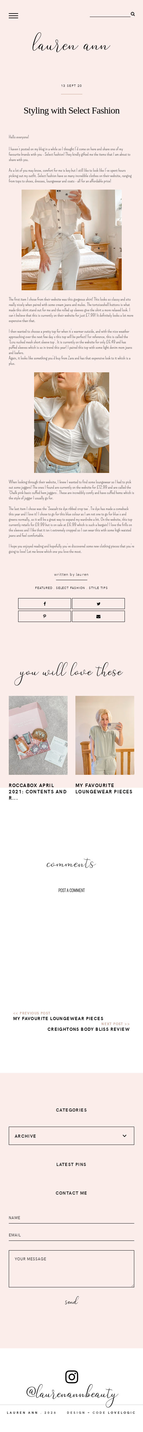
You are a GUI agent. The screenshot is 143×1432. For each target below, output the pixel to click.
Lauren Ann (71, 42)
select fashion (70, 588)
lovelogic (122, 1412)
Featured (43, 588)
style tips (98, 588)
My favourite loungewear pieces (58, 1018)
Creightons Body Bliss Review (89, 1029)
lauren (82, 574)
